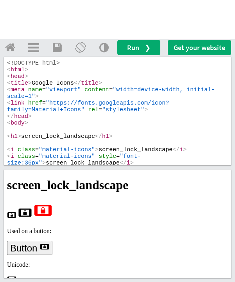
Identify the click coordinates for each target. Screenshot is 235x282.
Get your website (199, 47)
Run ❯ (139, 47)
